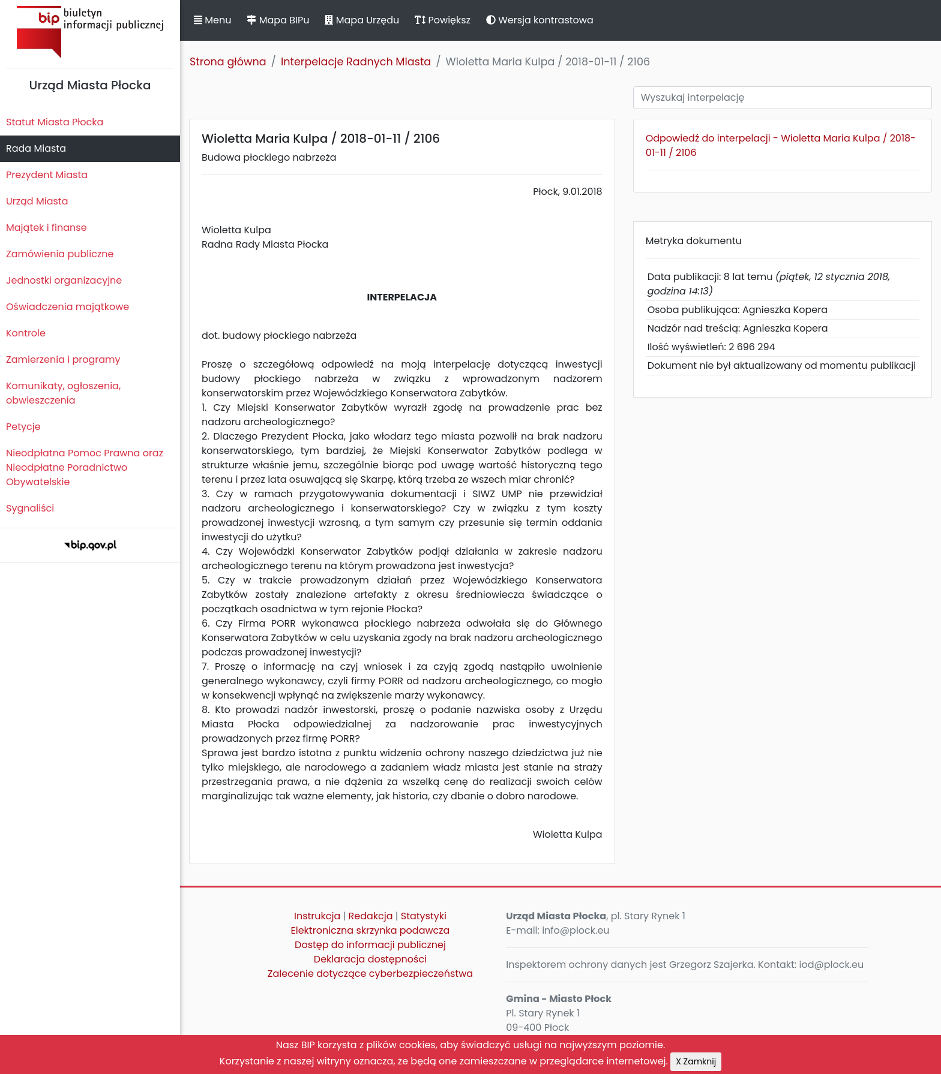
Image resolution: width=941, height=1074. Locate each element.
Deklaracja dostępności (370, 959)
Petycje (23, 427)
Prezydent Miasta (47, 175)
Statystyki (423, 916)
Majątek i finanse (46, 227)
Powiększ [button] (442, 20)
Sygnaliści (30, 508)
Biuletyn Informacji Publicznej (90, 32)
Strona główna (228, 62)
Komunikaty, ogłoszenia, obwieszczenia (63, 393)
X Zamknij (696, 1061)
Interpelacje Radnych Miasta (356, 62)
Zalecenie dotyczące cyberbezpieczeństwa (370, 973)
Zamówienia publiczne (59, 254)
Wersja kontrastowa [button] (540, 20)
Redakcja (371, 916)
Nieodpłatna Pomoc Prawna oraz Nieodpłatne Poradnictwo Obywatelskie (84, 467)
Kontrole (26, 333)
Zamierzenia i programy (63, 359)
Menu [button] (212, 20)
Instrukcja (317, 916)
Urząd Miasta (37, 201)
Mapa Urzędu (362, 20)
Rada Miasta (36, 148)
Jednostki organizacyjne (64, 280)
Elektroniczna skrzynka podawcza (370, 930)
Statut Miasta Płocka (54, 122)
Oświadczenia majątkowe (67, 307)
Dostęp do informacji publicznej (370, 945)
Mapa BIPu (278, 20)
